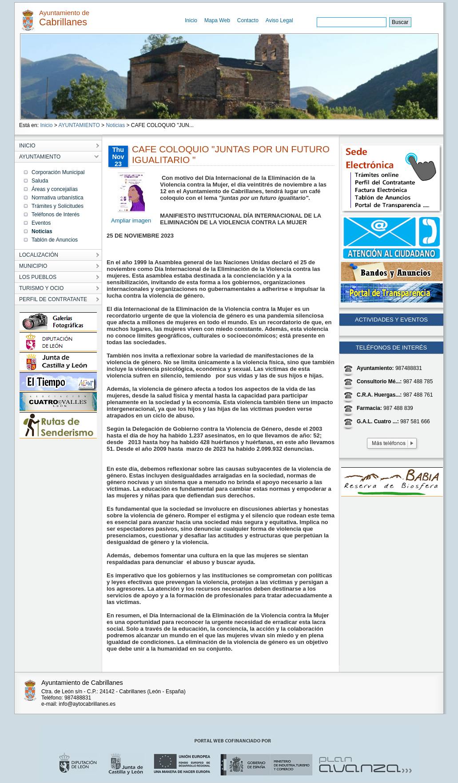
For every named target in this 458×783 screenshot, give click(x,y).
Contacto (248, 20)
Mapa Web (217, 20)
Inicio (191, 20)
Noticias (115, 125)
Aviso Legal (279, 20)
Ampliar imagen (131, 220)
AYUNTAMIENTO (79, 125)
